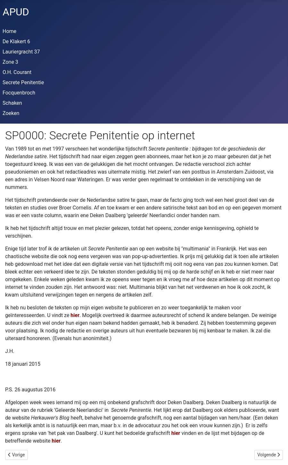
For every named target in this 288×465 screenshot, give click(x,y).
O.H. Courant (17, 72)
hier (74, 315)
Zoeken (11, 113)
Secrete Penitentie (23, 82)
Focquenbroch (19, 93)
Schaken (12, 103)
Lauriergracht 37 (21, 52)
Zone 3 (10, 62)
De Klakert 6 (16, 41)
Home (9, 31)
